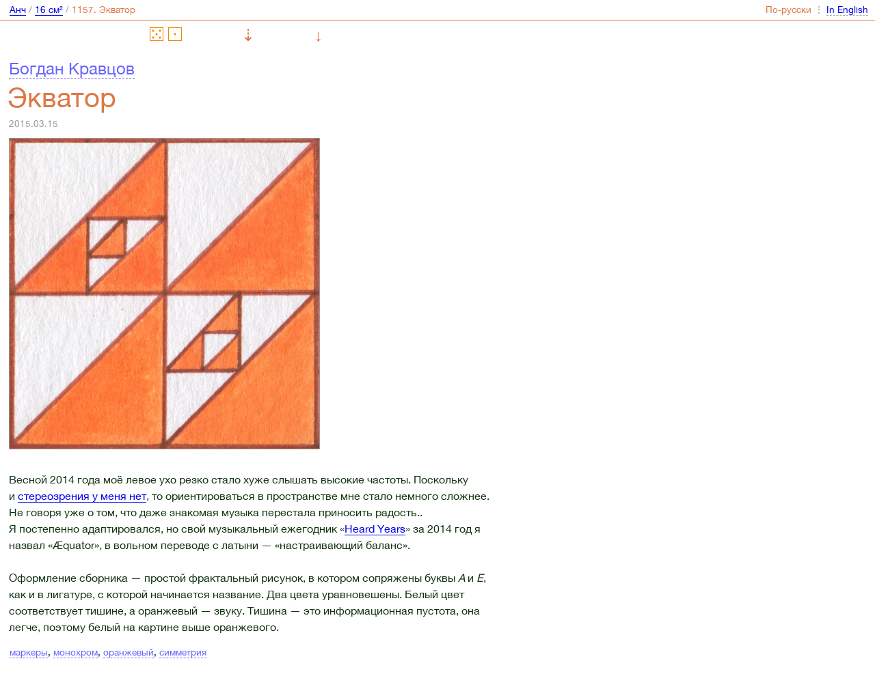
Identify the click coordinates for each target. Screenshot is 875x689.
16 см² (49, 9)
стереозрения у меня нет (82, 496)
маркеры (29, 652)
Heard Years (375, 528)
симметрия (182, 652)
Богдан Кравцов (72, 68)
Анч (18, 9)
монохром (75, 652)
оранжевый (128, 652)
